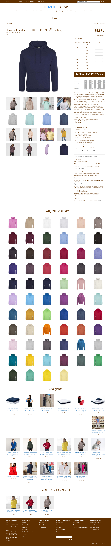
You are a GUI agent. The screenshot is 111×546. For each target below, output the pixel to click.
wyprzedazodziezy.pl (95, 525)
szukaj (102, 1)
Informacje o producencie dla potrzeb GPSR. (85, 150)
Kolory (61, 11)
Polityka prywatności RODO (80, 527)
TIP (71, 11)
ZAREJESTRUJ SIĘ (19, 1)
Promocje (41, 525)
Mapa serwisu (60, 531)
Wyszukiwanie (27, 11)
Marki (66, 11)
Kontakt (84, 11)
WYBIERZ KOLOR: (99, 35)
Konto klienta (25, 529)
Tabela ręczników (61, 529)
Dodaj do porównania (99, 23)
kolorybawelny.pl (94, 527)
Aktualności (76, 522)
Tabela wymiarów (45, 11)
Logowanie (25, 525)
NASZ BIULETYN (40, 1)
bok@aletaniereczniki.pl (12, 524)
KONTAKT (100, 200)
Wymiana (25, 534)
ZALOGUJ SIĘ (9, 1)
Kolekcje (54, 11)
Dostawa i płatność (27, 531)
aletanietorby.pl (94, 529)
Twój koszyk (92, 11)
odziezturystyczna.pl (95, 522)
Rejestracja (25, 527)
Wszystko (35, 11)
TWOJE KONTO (30, 1)
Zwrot (23, 536)
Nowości (41, 522)
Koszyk (24, 522)
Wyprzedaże (42, 527)
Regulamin (77, 11)
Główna (18, 11)
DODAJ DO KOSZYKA (89, 74)
